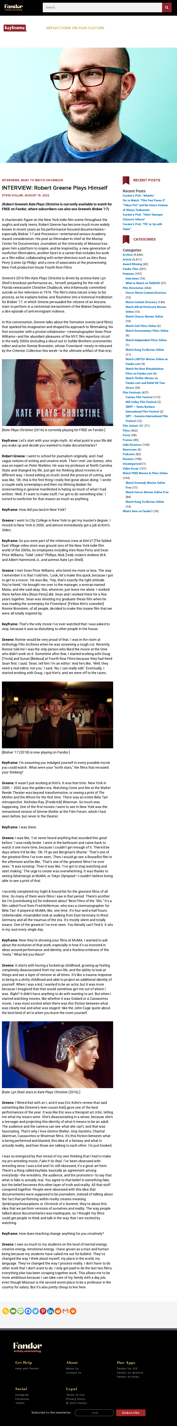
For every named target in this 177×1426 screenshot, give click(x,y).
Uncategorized (132, 464)
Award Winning (132, 264)
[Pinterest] (43, 1311)
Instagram (22, 1395)
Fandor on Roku (128, 1377)
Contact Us (74, 1372)
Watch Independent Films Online (146, 340)
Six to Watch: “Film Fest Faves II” (144, 200)
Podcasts (129, 454)
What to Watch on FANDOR (42, 180)
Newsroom (130, 449)
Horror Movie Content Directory (146, 292)
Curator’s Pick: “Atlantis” (139, 195)
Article (127, 259)
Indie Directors (132, 445)
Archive (128, 254)
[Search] (167, 7)
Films (126, 430)
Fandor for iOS (127, 1368)
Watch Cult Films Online (141, 326)
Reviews (128, 459)
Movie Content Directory (141, 302)
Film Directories (133, 288)
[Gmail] (65, 1311)
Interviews (10, 180)
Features (128, 273)
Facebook (22, 1399)
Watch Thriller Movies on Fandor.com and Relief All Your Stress (145, 383)
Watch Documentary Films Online (147, 331)
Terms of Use (75, 1395)
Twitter (20, 1403)
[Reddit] (58, 1311)
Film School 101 (133, 426)
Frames (128, 440)
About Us (72, 1368)
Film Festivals (132, 392)
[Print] (73, 1311)
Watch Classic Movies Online (144, 316)
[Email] (13, 1311)
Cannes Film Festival (139, 397)
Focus (126, 435)
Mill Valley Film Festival (141, 402)
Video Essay (130, 468)
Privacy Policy (75, 1399)
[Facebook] (28, 1311)
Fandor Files (130, 269)
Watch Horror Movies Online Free (147, 492)
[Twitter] (35, 1311)
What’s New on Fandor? (137, 511)
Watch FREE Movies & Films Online (145, 473)
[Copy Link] (5, 1311)
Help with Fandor (27, 1368)
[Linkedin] (50, 1311)
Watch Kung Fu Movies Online (145, 350)
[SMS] (20, 1311)
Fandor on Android (130, 1372)
